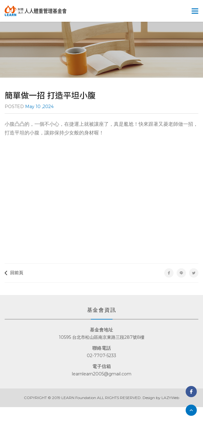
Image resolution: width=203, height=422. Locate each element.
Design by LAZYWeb (161, 397)
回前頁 (14, 272)
